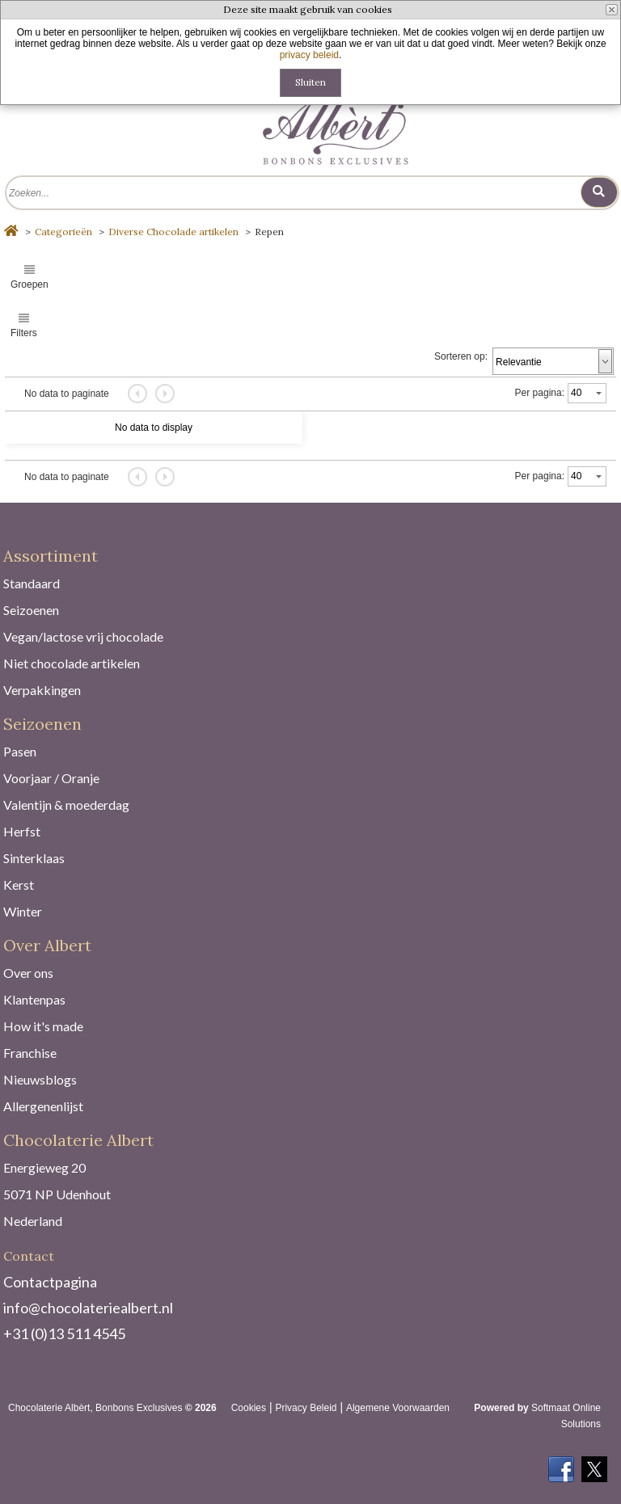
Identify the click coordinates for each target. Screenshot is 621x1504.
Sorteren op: (461, 356)
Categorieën (63, 231)
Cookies (248, 1407)
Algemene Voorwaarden (398, 1407)
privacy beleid (309, 55)
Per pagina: (539, 392)
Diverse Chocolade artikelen (173, 231)
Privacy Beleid (305, 1407)
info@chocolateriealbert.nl (88, 1308)
